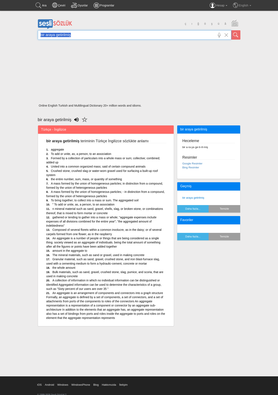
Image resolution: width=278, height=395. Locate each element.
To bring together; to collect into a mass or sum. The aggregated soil (95, 200)
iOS (39, 384)
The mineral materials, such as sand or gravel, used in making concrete (98, 255)
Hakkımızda (109, 384)
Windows (62, 384)
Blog (96, 384)
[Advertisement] (139, 73)
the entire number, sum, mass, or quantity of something (86, 179)
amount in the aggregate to (69, 250)
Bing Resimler (190, 167)
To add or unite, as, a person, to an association (81, 154)
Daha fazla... (193, 208)
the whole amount (63, 267)
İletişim (123, 384)
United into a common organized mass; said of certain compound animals (98, 166)
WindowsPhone (80, 384)
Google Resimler (192, 163)
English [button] (242, 5)
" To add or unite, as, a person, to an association (83, 204)
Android (49, 384)
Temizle (224, 208)
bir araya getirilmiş (193, 197)
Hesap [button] (218, 5)
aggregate (57, 149)
